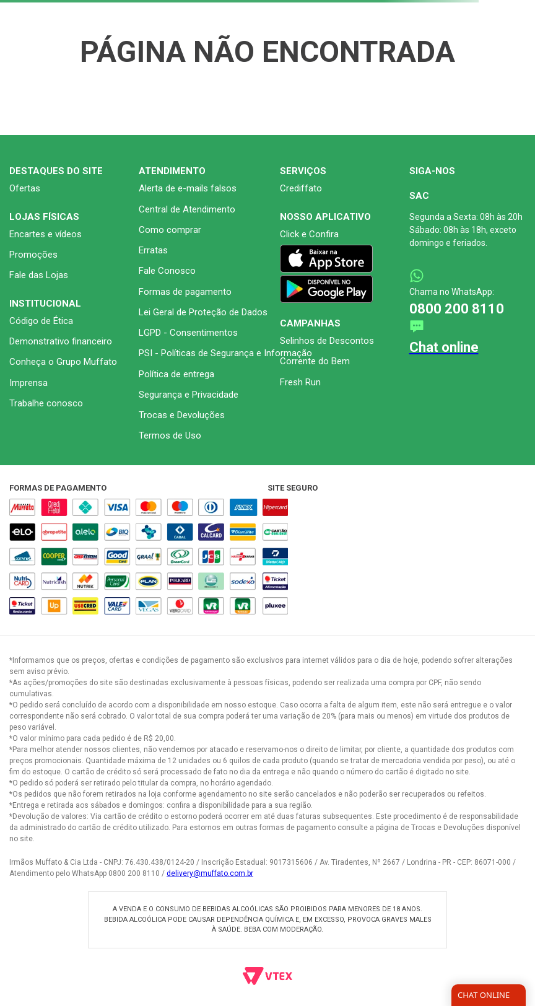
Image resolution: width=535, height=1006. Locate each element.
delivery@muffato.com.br (210, 873)
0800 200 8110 (456, 309)
